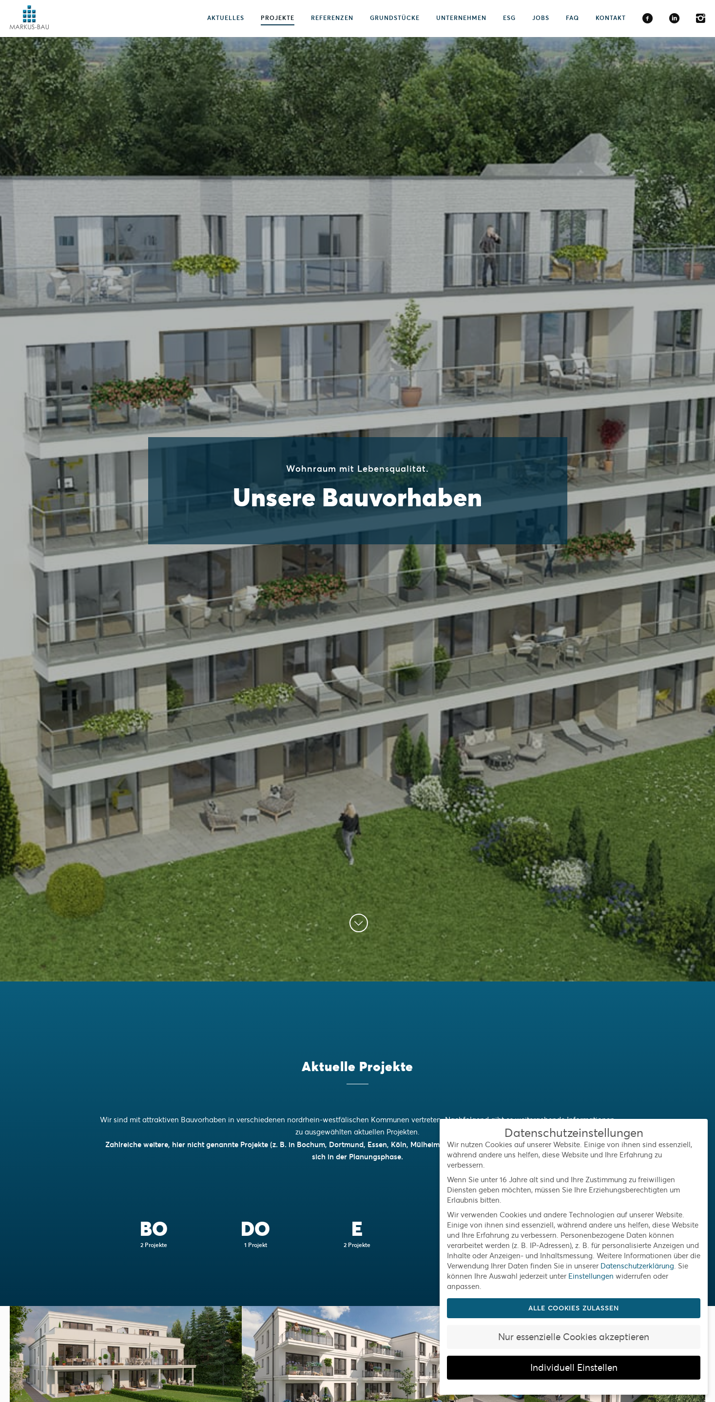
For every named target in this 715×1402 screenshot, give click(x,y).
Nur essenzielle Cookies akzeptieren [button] (573, 1337)
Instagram (700, 19)
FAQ (572, 17)
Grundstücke (395, 17)
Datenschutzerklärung (637, 1265)
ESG (509, 17)
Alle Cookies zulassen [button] (573, 1308)
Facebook (647, 19)
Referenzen (332, 17)
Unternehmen (461, 17)
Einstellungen (591, 1276)
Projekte (277, 17)
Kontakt (611, 17)
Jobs (540, 17)
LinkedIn (674, 19)
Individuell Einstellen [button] (574, 1367)
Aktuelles (225, 17)
